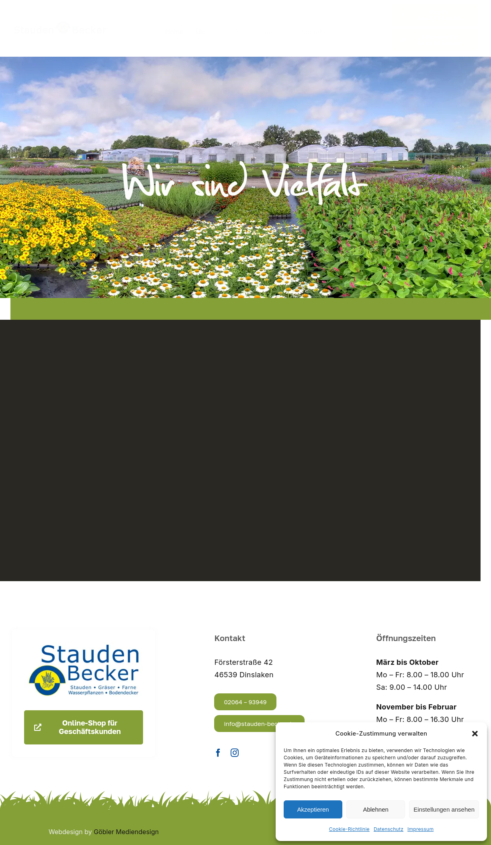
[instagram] (235, 753)
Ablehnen (375, 809)
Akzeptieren (313, 809)
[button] (475, 734)
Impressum (420, 829)
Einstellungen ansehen (444, 809)
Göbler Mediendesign (126, 832)
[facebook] (218, 753)
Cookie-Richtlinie (349, 829)
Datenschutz (388, 829)
